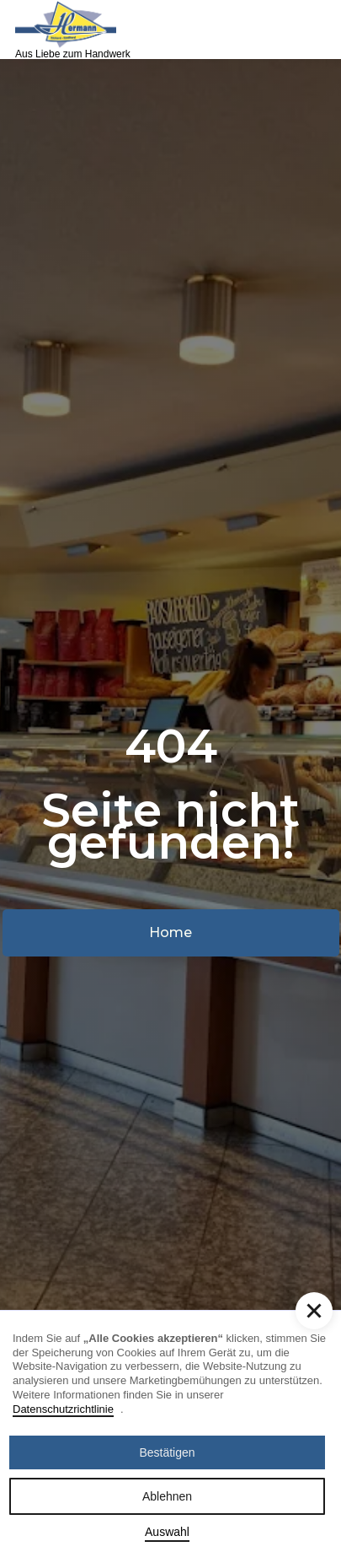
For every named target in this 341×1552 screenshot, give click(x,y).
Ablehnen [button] (167, 1496)
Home (170, 932)
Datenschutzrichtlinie (63, 1409)
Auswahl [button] (167, 1532)
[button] (313, 29)
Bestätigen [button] (166, 1452)
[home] (65, 29)
